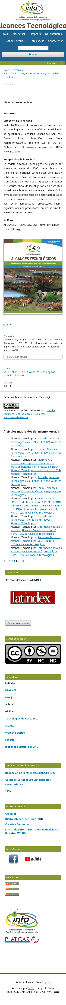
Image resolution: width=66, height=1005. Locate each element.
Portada (43, 438)
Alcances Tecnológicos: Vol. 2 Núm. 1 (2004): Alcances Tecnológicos (36, 442)
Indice (41, 449)
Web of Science (15, 732)
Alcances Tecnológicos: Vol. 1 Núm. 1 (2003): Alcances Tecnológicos (36, 481)
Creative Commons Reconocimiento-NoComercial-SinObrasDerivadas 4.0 (29, 414)
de (22, 718)
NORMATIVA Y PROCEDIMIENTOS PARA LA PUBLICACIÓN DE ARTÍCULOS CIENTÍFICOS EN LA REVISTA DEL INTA (36, 504)
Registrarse (53, 63)
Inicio (5, 33)
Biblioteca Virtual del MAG (21, 746)
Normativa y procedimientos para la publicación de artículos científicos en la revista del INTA (35, 463)
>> (23, 561)
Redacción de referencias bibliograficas (30, 773)
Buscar (33, 54)
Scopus (9, 739)
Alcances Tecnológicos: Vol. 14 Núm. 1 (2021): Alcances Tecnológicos (34, 553)
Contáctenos (55, 41)
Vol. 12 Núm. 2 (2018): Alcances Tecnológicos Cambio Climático (31, 75)
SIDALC (9, 725)
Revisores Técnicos (49, 537)
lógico (17, 718)
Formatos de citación (17, 356)
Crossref (10, 813)
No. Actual (19, 33)
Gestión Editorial (14, 41)
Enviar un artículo (18, 623)
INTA (31, 988)
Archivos (18, 69)
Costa (28, 718)
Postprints (35, 33)
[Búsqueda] (33, 48)
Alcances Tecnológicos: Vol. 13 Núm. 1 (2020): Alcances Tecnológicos (35, 519)
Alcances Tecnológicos (33, 4)
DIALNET (11, 690)
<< (5, 561)
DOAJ (8, 697)
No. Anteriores (53, 33)
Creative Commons (17, 824)
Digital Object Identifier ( (24, 819)
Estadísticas (37, 41)
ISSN (8, 791)
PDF (9, 324)
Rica (36, 718)
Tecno (9, 718)
